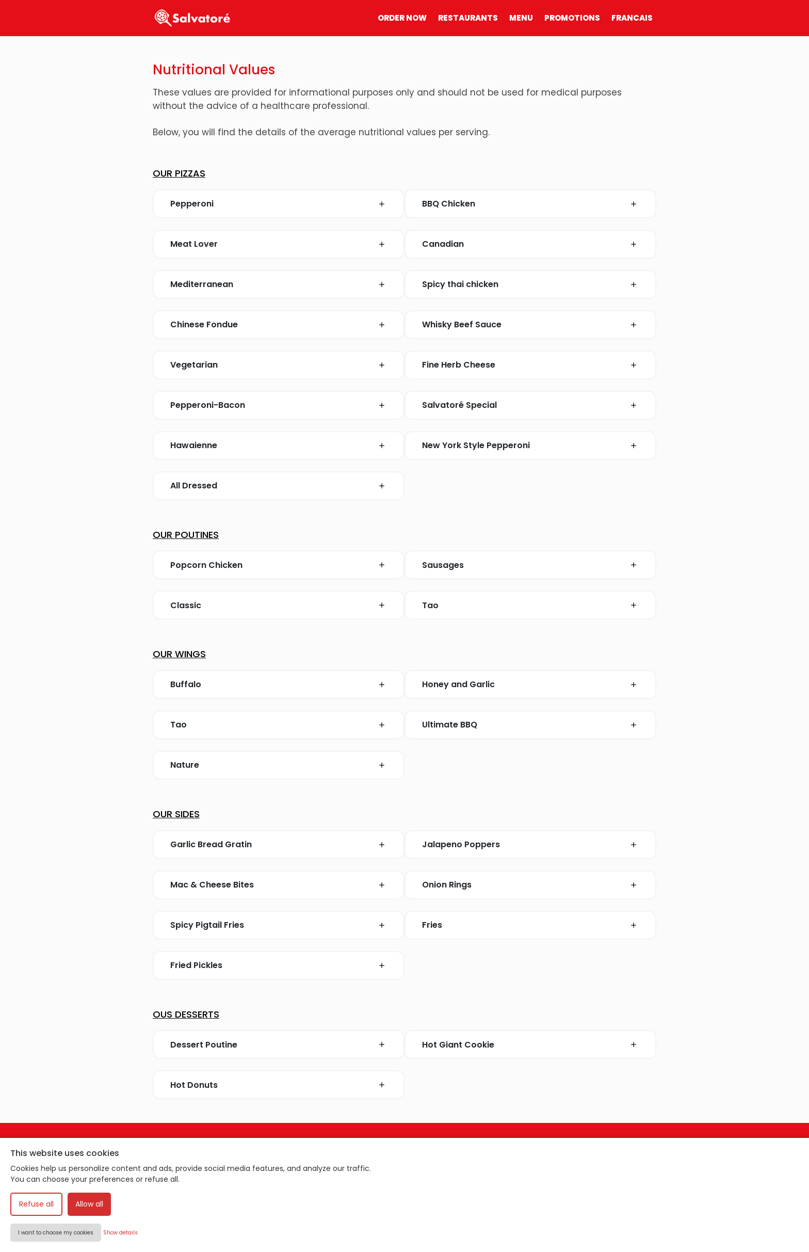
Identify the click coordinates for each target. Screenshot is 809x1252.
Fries (432, 925)
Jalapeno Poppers (461, 844)
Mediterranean (201, 284)
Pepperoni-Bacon (207, 405)
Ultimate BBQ (449, 725)
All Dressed (193, 486)
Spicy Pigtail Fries (207, 925)
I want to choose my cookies (55, 1233)
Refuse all (36, 1204)
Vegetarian (194, 365)
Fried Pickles (196, 965)
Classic (185, 605)
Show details (120, 1233)
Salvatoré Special (459, 405)
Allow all (89, 1204)
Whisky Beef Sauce (461, 324)
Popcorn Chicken (206, 565)
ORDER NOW (402, 17)
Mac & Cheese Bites (212, 885)
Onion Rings (447, 885)
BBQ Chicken (448, 204)
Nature (184, 765)
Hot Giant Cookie (458, 1045)
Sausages (443, 565)
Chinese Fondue (204, 324)
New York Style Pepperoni (476, 445)
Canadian (443, 244)
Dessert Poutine (203, 1045)
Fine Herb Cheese (458, 365)
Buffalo (185, 684)
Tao (430, 605)
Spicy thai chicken (460, 284)
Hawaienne (193, 445)
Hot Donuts (194, 1085)
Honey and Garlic (458, 684)
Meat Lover (194, 244)
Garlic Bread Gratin (211, 844)
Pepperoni (192, 204)
